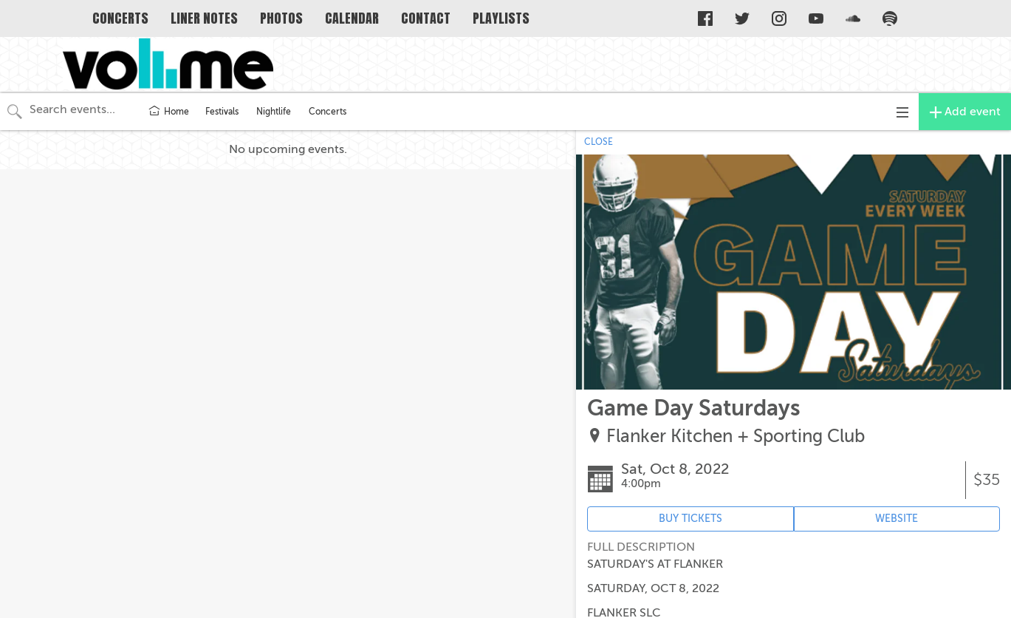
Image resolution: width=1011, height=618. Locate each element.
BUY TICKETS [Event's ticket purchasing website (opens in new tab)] (690, 518)
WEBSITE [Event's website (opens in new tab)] (896, 518)
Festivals (222, 111)
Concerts (327, 111)
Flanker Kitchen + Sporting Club (735, 436)
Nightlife (273, 111)
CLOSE (598, 142)
